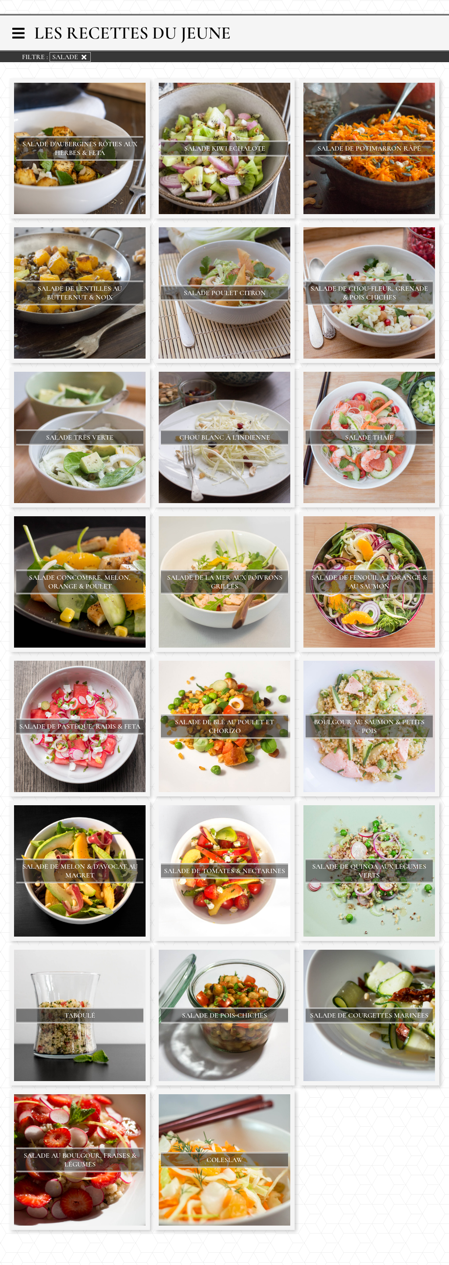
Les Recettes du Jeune (132, 32)
